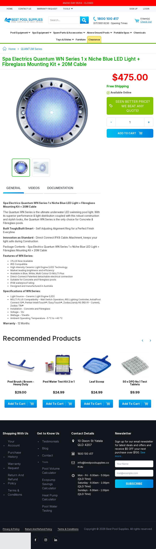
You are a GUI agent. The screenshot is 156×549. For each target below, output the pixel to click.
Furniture (80, 39)
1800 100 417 (106, 18)
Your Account (14, 443)
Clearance (94, 39)
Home (10, 9)
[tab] (13, 188)
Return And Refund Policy (16, 479)
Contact (47, 455)
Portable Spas (123, 32)
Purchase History (14, 455)
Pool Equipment (20, 32)
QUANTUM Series (31, 48)
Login (146, 9)
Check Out (146, 21)
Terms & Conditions (15, 492)
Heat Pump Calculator (50, 497)
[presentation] (13, 188)
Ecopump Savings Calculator (49, 484)
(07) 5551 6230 (101, 23)
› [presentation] (150, 340)
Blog (45, 448)
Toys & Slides (65, 39)
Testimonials (50, 441)
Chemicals (139, 32)
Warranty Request (47, 9)
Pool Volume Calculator (51, 471)
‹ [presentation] (142, 340)
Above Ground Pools (99, 32)
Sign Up (133, 9)
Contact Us (24, 9)
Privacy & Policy (11, 529)
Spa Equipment (41, 32)
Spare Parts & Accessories (69, 32)
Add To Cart (130, 133)
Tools (67, 9)
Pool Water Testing (50, 508)
